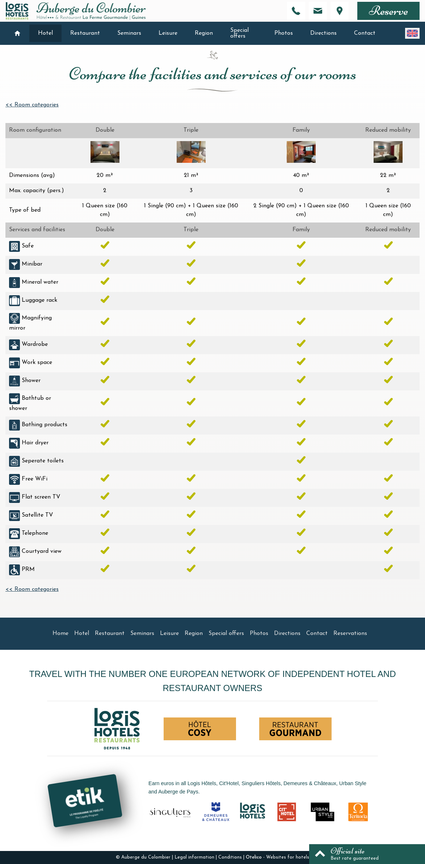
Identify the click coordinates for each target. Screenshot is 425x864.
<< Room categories (32, 105)
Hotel (45, 33)
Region (204, 33)
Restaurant (85, 33)
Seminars (129, 33)
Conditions (230, 857)
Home (60, 633)
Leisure (168, 33)
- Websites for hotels (277, 857)
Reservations (350, 633)
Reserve (388, 10)
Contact (364, 33)
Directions (323, 33)
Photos (283, 33)
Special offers (239, 33)
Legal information (194, 857)
